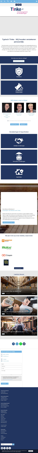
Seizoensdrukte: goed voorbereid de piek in (13, 331)
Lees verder (33, 293)
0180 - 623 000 (6, 354)
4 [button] (12, 120)
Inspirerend (3, 419)
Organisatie (23, 124)
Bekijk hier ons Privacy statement (8, 379)
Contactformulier (4, 425)
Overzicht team (14, 124)
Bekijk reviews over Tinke (7, 222)
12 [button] (24, 120)
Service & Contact (4, 421)
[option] (7, 110)
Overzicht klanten (18, 268)
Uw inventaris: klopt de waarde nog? (11, 291)
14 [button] (27, 120)
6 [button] (15, 120)
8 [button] (18, 120)
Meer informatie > (18, 451)
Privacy (2, 439)
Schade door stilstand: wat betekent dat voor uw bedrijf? (17, 311)
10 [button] (21, 120)
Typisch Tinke (3, 418)
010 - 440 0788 (4, 407)
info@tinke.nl (5, 356)
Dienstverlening (3, 430)
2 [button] (9, 120)
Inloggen (4, 359)
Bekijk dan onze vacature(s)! (19, 61)
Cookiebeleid (3, 437)
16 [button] (30, 120)
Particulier (2, 417)
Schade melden (6, 361)
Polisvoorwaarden (4, 433)
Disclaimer (2, 438)
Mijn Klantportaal (4, 422)
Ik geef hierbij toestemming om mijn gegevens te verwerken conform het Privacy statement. (11, 377)
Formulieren (3, 432)
